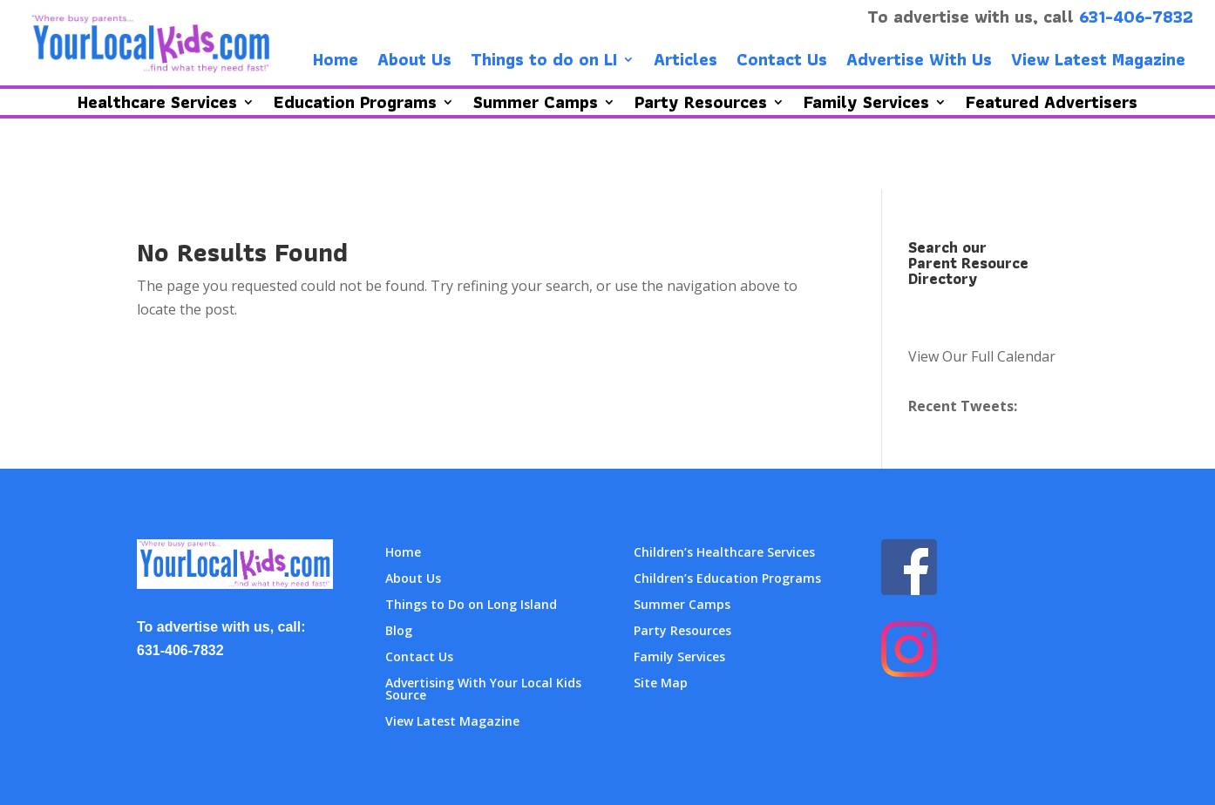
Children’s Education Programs (727, 579)
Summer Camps (682, 605)
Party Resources (682, 632)
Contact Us (781, 62)
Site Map (661, 684)
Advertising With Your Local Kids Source (483, 690)
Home (335, 62)
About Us (414, 62)
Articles (685, 62)
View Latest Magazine (1098, 62)
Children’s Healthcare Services (724, 553)
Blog (398, 632)
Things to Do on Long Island (471, 605)
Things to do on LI (544, 62)
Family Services (679, 658)
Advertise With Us (919, 62)
